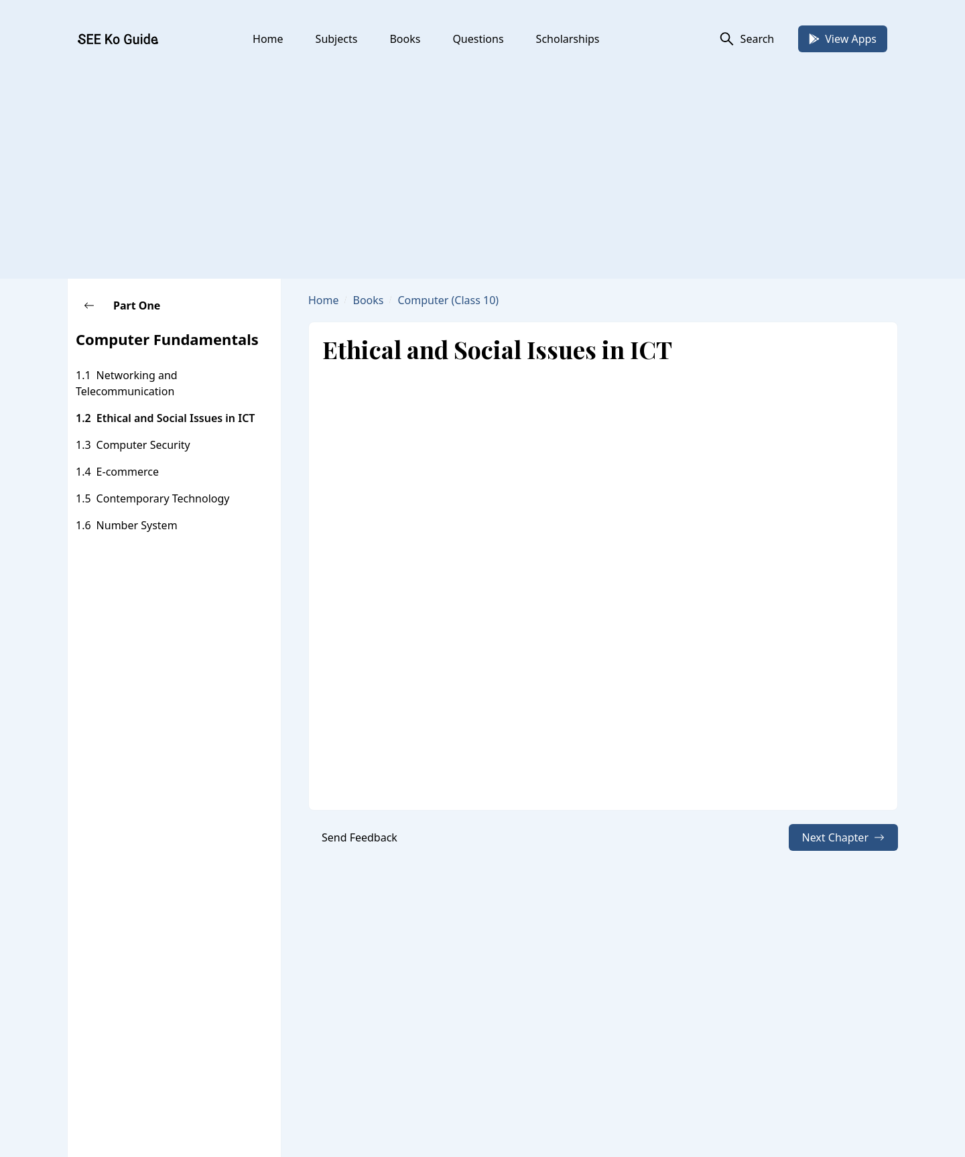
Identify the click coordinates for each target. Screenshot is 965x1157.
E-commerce (127, 471)
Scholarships (568, 38)
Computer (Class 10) (448, 300)
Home (268, 38)
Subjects (337, 38)
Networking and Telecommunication (127, 383)
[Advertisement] (482, 165)
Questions (477, 38)
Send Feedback (359, 837)
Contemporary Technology (163, 498)
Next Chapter (843, 837)
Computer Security (143, 444)
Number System (137, 525)
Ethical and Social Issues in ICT (175, 418)
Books (404, 38)
